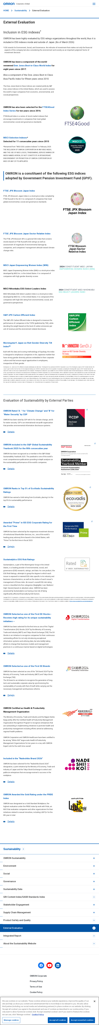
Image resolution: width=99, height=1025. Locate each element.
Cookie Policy (36, 992)
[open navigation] (94, 4)
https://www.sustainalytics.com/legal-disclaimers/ (81, 601)
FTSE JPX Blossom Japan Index (19, 191)
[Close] (94, 1001)
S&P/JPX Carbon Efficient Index (19, 315)
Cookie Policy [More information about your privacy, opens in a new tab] (38, 1014)
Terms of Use (36, 987)
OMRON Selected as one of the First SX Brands (26, 666)
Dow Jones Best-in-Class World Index (32, 65)
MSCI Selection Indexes (15, 137)
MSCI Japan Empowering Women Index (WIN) (25, 265)
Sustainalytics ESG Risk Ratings (19, 559)
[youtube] (49, 965)
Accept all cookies (57, 1020)
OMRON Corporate (38, 976)
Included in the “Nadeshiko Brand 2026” (23, 758)
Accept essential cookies (82, 1020)
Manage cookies (11, 1020)
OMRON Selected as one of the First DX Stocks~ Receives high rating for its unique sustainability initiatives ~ (27, 618)
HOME (6, 10)
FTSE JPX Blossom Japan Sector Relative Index (26, 233)
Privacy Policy (36, 981)
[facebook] (41, 965)
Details (11, 432)
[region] (49, 1011)
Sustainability (21, 10)
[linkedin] (58, 965)
